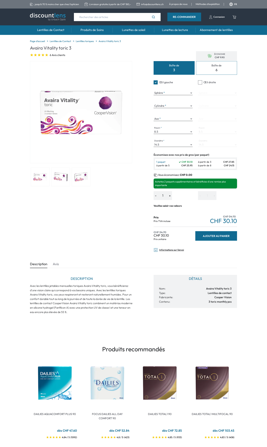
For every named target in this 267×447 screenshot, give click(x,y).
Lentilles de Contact (50, 30)
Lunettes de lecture (175, 30)
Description (38, 264)
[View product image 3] (81, 176)
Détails (195, 278)
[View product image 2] (60, 176)
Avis (56, 264)
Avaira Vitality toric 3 (110, 41)
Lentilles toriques (85, 41)
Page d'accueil (37, 41)
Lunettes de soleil (133, 30)
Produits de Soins (92, 30)
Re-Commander (184, 17)
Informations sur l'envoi (169, 250)
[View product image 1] (40, 176)
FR (233, 4)
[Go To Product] (55, 383)
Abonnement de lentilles (216, 30)
